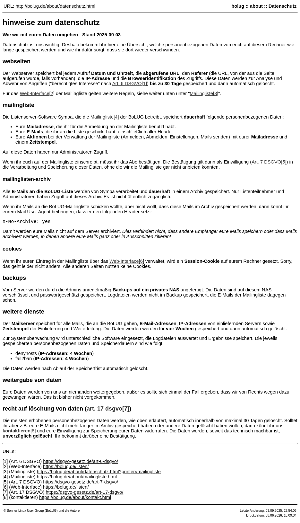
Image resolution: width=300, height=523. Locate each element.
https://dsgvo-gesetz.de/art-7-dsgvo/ (80, 483)
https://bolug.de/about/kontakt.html (75, 498)
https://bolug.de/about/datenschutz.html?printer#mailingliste (99, 472)
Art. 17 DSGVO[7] (108, 410)
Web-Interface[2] (37, 93)
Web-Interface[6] (126, 262)
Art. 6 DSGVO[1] (129, 83)
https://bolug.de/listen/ (66, 467)
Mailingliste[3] (204, 93)
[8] (19, 432)
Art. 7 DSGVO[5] (269, 161)
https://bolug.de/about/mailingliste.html (77, 478)
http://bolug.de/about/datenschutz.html (55, 6)
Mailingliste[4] (104, 117)
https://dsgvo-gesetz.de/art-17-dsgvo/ (84, 493)
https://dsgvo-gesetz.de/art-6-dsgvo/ (80, 462)
